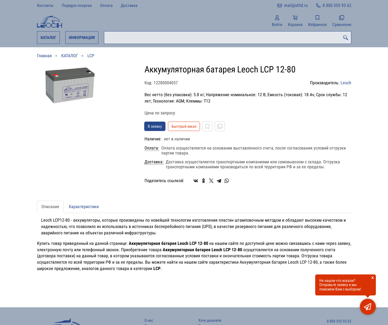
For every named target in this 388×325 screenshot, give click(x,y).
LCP (90, 55)
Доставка (129, 5)
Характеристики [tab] (84, 206)
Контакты (45, 5)
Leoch (346, 82)
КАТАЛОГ (48, 37)
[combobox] (227, 37)
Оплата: (152, 148)
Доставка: (154, 161)
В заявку (155, 126)
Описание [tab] (50, 206)
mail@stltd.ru (296, 5)
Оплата (106, 5)
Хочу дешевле (209, 320)
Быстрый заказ (184, 126)
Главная (44, 55)
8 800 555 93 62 (337, 5)
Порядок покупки (77, 5)
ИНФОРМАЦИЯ (82, 37)
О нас (149, 320)
